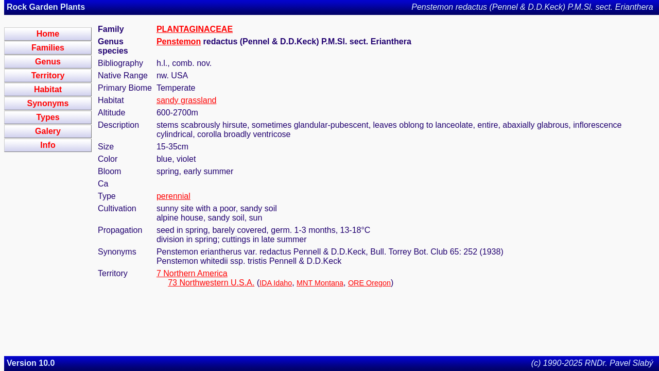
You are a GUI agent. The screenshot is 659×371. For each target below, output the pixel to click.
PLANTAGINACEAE (195, 29)
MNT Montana (320, 283)
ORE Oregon (369, 283)
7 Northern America (192, 273)
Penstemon (179, 41)
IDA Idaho (275, 283)
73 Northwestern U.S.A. (211, 282)
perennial (173, 196)
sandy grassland (187, 100)
